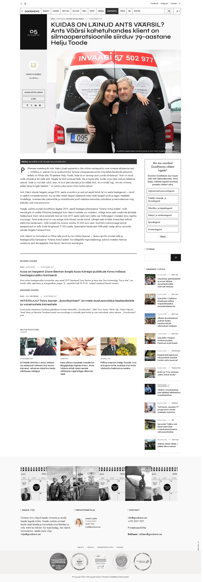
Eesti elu (175, 275)
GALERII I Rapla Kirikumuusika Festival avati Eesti (167, 340)
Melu (28, 296)
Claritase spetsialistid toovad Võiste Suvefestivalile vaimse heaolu (169, 282)
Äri (173, 420)
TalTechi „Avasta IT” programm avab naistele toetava (168, 409)
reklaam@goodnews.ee (150, 534)
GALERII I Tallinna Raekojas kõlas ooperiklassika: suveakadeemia (167, 302)
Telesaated (176, 368)
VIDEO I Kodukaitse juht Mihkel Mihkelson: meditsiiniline (169, 392)
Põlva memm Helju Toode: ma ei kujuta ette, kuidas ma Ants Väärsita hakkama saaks (118, 365)
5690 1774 (89, 524)
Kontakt (120, 547)
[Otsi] (176, 257)
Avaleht (81, 547)
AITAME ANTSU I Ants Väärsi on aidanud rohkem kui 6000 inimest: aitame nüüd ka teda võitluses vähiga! (37, 367)
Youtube (174, 3)
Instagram (164, 3)
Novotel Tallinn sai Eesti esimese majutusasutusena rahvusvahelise (167, 428)
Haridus (175, 403)
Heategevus (61, 19)
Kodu (53, 19)
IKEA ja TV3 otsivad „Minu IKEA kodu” (168, 373)
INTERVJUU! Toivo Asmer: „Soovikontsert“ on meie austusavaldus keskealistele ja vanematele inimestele (77, 302)
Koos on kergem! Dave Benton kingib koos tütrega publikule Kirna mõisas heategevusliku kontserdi (72, 273)
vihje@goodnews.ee (31, 534)
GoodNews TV (163, 386)
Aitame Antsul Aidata (75, 19)
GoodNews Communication (119, 577)
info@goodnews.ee (137, 518)
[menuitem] (46, 11)
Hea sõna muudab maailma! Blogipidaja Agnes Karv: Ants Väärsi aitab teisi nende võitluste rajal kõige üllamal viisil (77, 368)
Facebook (154, 3)
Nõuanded (176, 351)
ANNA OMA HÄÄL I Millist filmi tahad (168, 445)
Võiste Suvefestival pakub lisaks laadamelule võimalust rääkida (168, 322)
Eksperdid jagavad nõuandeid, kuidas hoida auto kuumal (168, 357)
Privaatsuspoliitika (137, 527)
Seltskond (34, 296)
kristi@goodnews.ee (92, 527)
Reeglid (90, 547)
